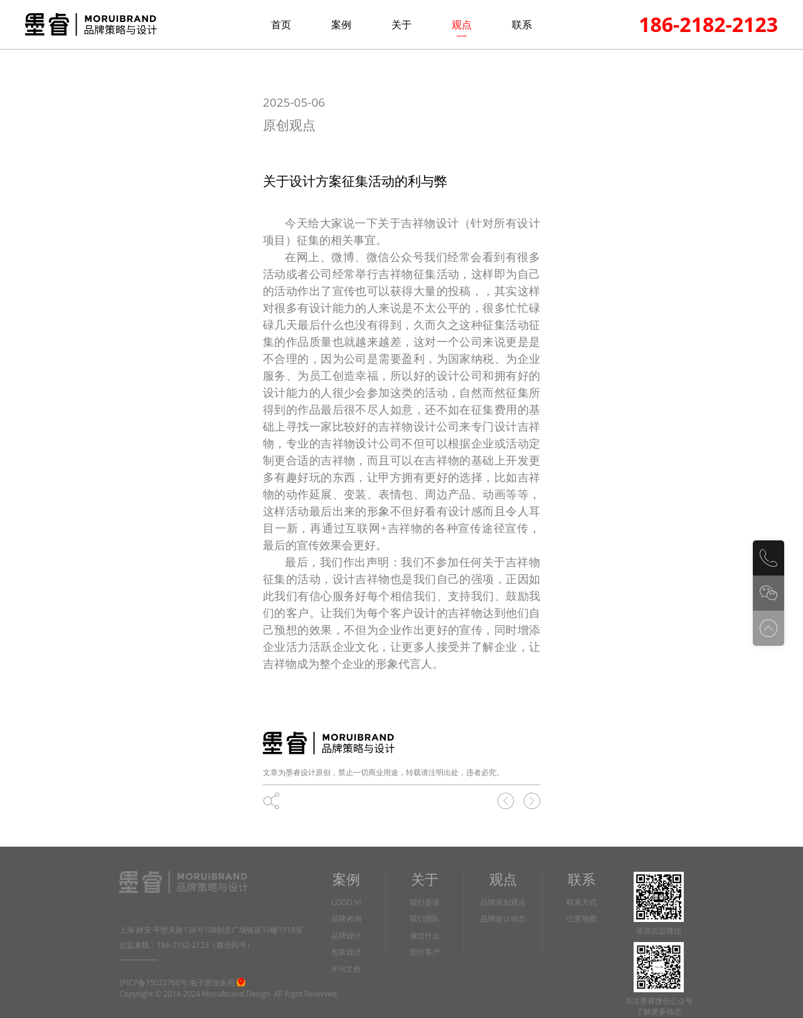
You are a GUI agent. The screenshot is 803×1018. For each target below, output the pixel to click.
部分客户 (425, 952)
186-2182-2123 (708, 24)
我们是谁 (425, 903)
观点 (462, 24)
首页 (281, 24)
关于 (401, 24)
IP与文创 (346, 969)
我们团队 (425, 919)
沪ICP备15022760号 (153, 982)
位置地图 (581, 919)
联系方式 (581, 903)
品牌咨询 (346, 919)
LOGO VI (346, 903)
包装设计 (346, 952)
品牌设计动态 (503, 919)
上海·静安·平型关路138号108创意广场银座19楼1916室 (211, 929)
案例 (341, 24)
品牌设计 (346, 936)
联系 (522, 24)
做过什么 (425, 936)
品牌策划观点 (503, 903)
